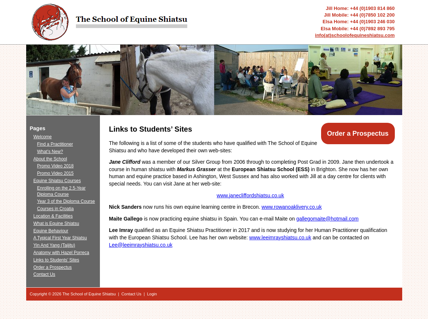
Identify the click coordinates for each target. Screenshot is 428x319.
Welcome (43, 136)
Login (152, 294)
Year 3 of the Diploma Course (66, 201)
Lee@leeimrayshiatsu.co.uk (141, 245)
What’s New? (50, 151)
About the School (50, 159)
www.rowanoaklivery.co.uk (292, 207)
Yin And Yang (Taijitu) (54, 245)
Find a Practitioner (55, 144)
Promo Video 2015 (55, 173)
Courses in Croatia (55, 208)
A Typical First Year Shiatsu (60, 237)
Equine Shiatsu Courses (57, 180)
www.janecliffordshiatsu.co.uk (250, 195)
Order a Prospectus (358, 133)
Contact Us (44, 274)
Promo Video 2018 (55, 166)
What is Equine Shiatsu (56, 223)
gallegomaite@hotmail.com (327, 219)
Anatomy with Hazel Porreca (61, 252)
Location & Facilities (53, 216)
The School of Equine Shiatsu (89, 294)
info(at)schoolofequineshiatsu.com (355, 35)
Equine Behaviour (51, 230)
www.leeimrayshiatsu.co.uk (280, 237)
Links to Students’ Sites (56, 260)
